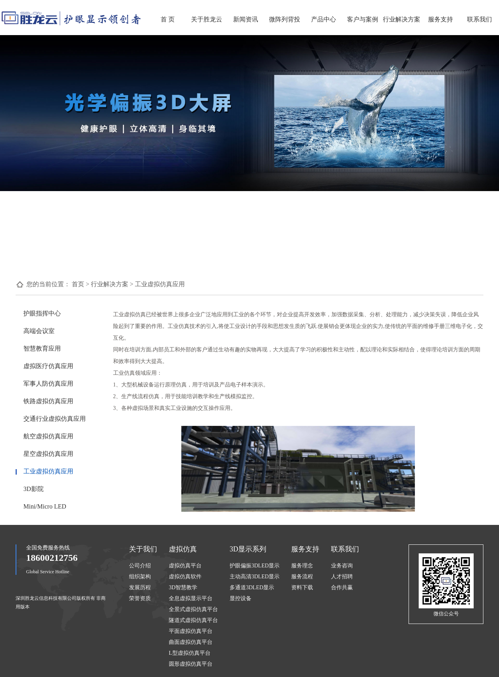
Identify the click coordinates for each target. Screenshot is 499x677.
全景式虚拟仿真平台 (193, 609)
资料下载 (302, 587)
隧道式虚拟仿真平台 (193, 620)
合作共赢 (342, 587)
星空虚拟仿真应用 (48, 453)
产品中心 (323, 19)
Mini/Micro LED (44, 506)
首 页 (168, 19)
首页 (78, 284)
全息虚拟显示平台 (190, 598)
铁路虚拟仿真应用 (48, 401)
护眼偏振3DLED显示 (255, 566)
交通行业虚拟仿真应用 (54, 418)
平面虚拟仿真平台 (190, 631)
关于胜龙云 (206, 19)
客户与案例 (362, 19)
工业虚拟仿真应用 (160, 284)
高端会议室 (39, 331)
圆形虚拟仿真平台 (190, 664)
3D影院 (33, 489)
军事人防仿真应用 (48, 383)
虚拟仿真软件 (185, 577)
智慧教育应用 (42, 348)
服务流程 (302, 577)
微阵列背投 (284, 19)
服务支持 (440, 19)
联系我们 (479, 19)
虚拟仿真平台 (185, 566)
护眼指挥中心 (42, 313)
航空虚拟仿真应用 (48, 436)
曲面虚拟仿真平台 (190, 642)
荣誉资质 (140, 598)
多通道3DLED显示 (252, 587)
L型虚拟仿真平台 (190, 653)
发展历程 (140, 587)
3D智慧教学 (183, 587)
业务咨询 (342, 566)
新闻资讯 (245, 19)
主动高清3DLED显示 (255, 577)
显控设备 (240, 598)
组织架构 (140, 577)
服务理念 (302, 566)
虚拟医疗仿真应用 (48, 366)
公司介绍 (140, 566)
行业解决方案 (401, 19)
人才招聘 (342, 577)
